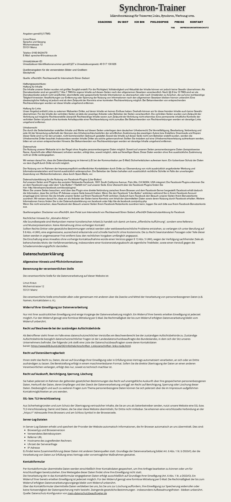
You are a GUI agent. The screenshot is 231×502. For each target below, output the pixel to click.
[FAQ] (173, 28)
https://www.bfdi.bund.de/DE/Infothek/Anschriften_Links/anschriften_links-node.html (81, 346)
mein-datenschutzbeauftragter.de (87, 493)
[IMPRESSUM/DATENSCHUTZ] (194, 28)
